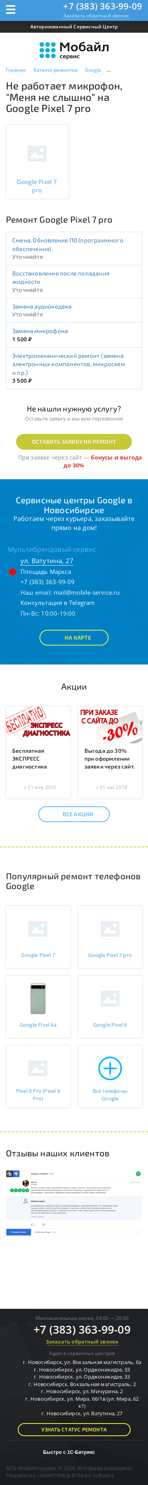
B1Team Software (93, 1475)
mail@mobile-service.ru (87, 592)
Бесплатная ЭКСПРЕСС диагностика (29, 758)
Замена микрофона (40, 330)
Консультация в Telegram (58, 603)
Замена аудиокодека (42, 306)
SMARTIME (52, 1475)
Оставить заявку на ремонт (74, 441)
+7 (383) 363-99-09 (102, 6)
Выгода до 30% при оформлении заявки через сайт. (109, 758)
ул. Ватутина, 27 (47, 560)
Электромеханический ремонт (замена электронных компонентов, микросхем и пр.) (68, 364)
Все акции (71, 814)
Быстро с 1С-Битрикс (69, 1452)
